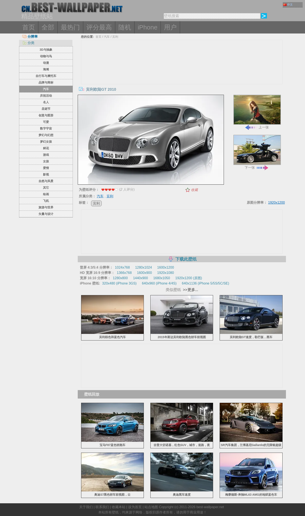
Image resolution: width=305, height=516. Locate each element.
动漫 (46, 62)
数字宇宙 (46, 128)
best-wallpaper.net (210, 507)
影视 (46, 174)
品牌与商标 (46, 82)
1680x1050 (161, 278)
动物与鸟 (46, 56)
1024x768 (122, 267)
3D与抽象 (46, 49)
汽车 (46, 89)
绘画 (46, 194)
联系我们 (102, 507)
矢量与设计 (46, 214)
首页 (28, 27)
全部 (48, 27)
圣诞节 (46, 108)
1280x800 (120, 278)
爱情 (46, 168)
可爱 (46, 122)
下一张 (257, 152)
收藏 (194, 190)
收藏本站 (118, 507)
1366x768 (124, 273)
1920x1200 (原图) (188, 278)
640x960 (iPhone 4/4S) (159, 283)
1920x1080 (165, 273)
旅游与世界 (46, 207)
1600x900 (144, 273)
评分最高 (99, 27)
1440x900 (140, 278)
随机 (124, 27)
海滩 (46, 69)
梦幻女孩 (46, 141)
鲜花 (46, 148)
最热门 (70, 27)
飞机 (46, 200)
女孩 (46, 161)
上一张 (257, 112)
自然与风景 (46, 181)
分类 (28, 43)
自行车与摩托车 (46, 76)
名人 (46, 102)
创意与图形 (46, 115)
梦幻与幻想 (46, 135)
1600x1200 (165, 267)
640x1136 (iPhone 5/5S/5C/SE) (205, 283)
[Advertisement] (182, 72)
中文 (288, 4)
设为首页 (135, 507)
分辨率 (30, 36)
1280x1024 (143, 267)
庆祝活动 (46, 95)
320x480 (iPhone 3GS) (119, 283)
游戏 (46, 154)
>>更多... (190, 290)
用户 (170, 27)
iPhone (147, 27)
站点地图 (151, 507)
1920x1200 (276, 202)
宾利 (115, 36)
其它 (46, 187)
